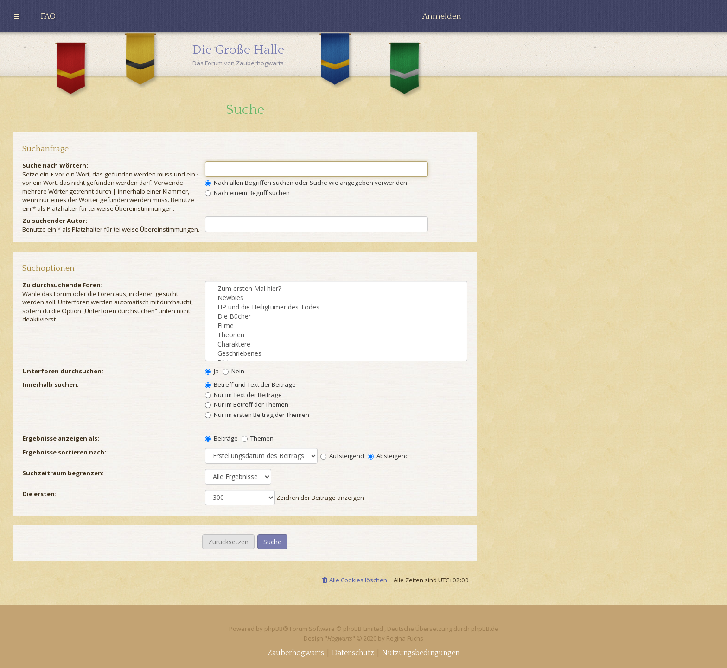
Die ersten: (39, 494)
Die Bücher (336, 316)
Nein (233, 371)
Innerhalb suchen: (50, 384)
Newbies (336, 297)
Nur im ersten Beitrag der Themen (257, 414)
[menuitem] (48, 16)
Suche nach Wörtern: (55, 165)
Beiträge (221, 438)
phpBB (273, 628)
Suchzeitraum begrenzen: (63, 473)
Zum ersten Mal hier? (336, 288)
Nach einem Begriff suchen (247, 193)
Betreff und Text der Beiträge (250, 384)
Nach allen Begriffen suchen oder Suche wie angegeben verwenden (306, 182)
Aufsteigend (342, 456)
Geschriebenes (336, 353)
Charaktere (336, 344)
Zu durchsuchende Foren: (62, 285)
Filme (336, 325)
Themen (258, 438)
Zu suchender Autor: (54, 220)
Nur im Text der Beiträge (243, 395)
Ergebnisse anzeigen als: (60, 438)
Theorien (336, 335)
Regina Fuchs (404, 638)
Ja (212, 371)
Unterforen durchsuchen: (62, 371)
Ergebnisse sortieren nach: (64, 452)
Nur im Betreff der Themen (246, 404)
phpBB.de (484, 628)
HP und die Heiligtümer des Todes (336, 307)
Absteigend (388, 456)
